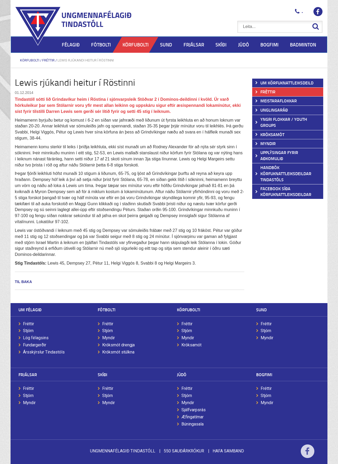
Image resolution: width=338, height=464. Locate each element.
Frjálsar (27, 374)
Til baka (23, 282)
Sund (261, 310)
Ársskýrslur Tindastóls (44, 352)
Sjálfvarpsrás (193, 409)
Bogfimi (264, 374)
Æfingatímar (192, 416)
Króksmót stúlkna (118, 352)
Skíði (102, 374)
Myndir (108, 337)
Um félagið (29, 310)
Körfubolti (29, 60)
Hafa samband (228, 450)
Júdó (181, 374)
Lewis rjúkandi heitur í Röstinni (86, 60)
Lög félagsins (36, 337)
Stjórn (28, 330)
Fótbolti (106, 310)
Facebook (307, 454)
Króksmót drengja (118, 344)
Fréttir (48, 60)
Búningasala (192, 424)
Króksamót (191, 344)
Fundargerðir (34, 344)
